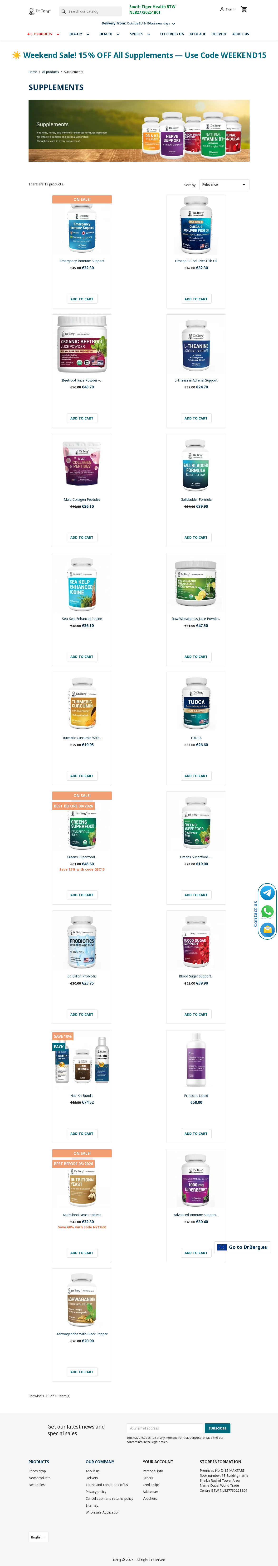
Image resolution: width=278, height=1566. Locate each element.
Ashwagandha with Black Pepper (82, 1334)
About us (240, 34)
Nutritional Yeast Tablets (82, 1214)
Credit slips (151, 1484)
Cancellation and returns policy (109, 1498)
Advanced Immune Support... (196, 1214)
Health (112, 34)
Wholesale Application (103, 1512)
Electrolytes (172, 34)
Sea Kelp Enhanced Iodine (82, 618)
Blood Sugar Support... (196, 976)
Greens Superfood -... (196, 857)
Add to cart (81, 299)
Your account (158, 1461)
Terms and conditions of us (107, 1484)
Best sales (37, 1484)
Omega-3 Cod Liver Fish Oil (196, 261)
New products (39, 1478)
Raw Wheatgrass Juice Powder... (196, 618)
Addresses (151, 1491)
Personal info (153, 1471)
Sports (142, 34)
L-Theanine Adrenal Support (196, 380)
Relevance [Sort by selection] (224, 185)
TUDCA (196, 738)
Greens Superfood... (82, 857)
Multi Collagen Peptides (82, 499)
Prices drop (37, 1471)
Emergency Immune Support (82, 261)
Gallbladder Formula (196, 499)
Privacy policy (96, 1491)
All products (45, 34)
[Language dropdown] (39, 1537)
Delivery (219, 34)
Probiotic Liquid (196, 1095)
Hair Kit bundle (81, 1095)
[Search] (90, 11)
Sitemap (92, 1505)
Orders (148, 1478)
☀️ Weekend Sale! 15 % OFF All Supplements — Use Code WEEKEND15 (139, 55)
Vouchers (150, 1498)
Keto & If (198, 34)
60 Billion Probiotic (82, 976)
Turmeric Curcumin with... (82, 738)
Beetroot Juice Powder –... (82, 380)
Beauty (82, 34)
